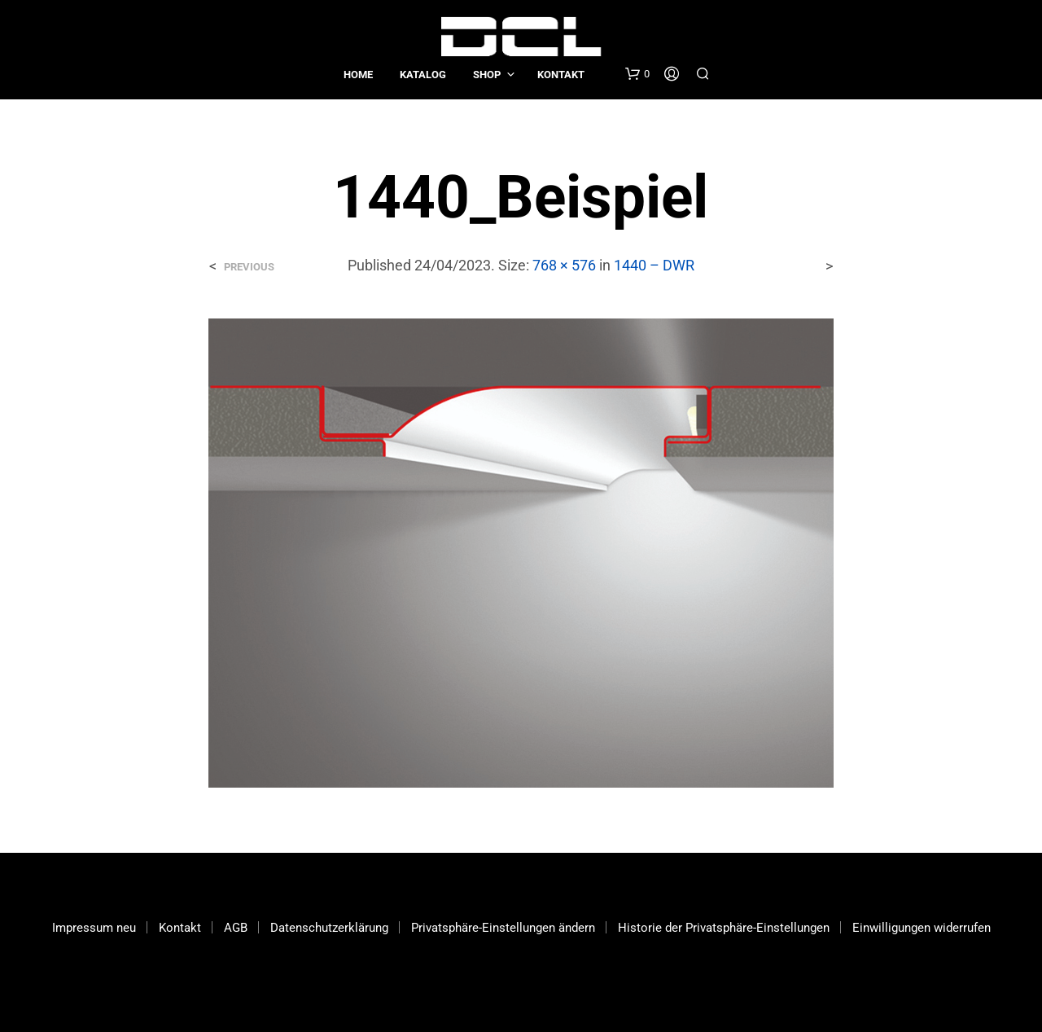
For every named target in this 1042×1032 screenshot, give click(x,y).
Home (358, 74)
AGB (235, 927)
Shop (487, 74)
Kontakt (560, 74)
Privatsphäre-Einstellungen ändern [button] (503, 927)
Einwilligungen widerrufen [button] (921, 927)
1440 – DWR (654, 265)
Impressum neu (94, 927)
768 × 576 (564, 265)
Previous (249, 266)
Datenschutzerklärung (329, 927)
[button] (637, 74)
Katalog (423, 74)
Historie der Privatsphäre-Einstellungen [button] (724, 927)
